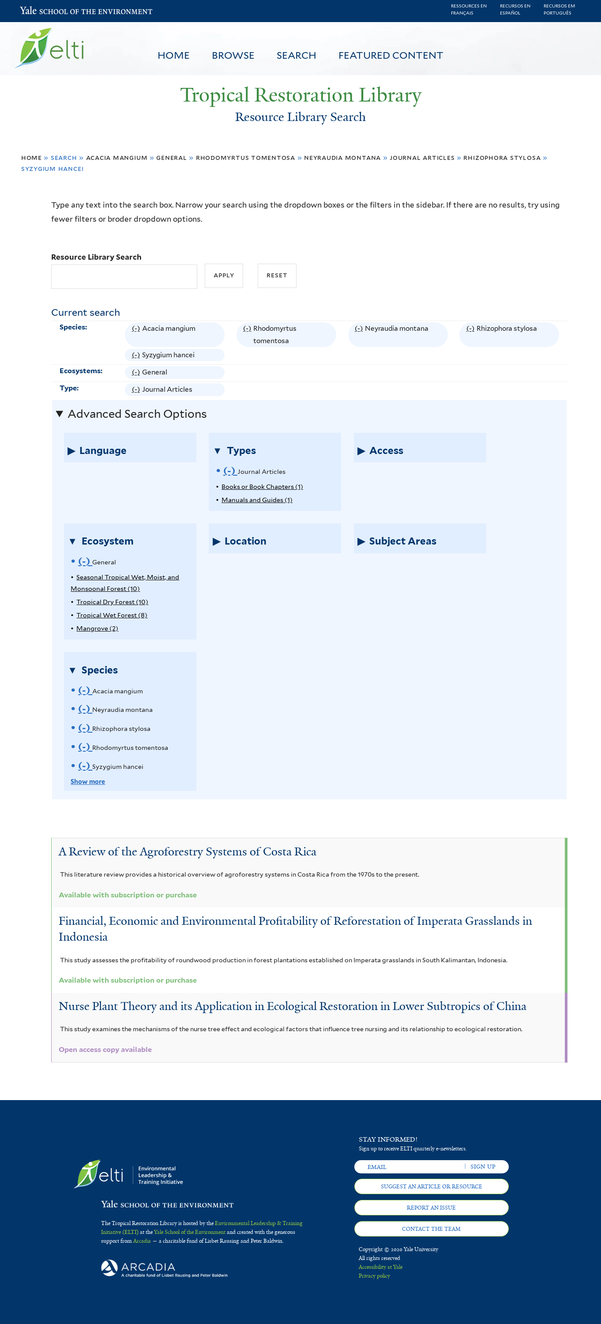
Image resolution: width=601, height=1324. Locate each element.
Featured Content (390, 55)
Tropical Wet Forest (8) (111, 615)
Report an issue (431, 1207)
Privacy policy (374, 1275)
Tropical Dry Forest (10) (112, 601)
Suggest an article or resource (431, 1186)
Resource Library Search (96, 257)
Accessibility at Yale (380, 1267)
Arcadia (142, 1241)
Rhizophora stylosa (502, 157)
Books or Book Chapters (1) (262, 486)
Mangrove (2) (97, 628)
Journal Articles (422, 157)
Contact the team (431, 1229)
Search (296, 55)
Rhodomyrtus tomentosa (245, 157)
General (171, 157)
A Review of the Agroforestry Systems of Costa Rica (187, 851)
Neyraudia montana (342, 157)
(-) (137, 335)
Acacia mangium (117, 157)
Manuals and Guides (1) (257, 499)
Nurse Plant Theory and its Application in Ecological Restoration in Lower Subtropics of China (292, 1006)
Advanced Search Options (137, 413)
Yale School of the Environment (43, 11)
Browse (233, 55)
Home (174, 55)
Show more (88, 781)
